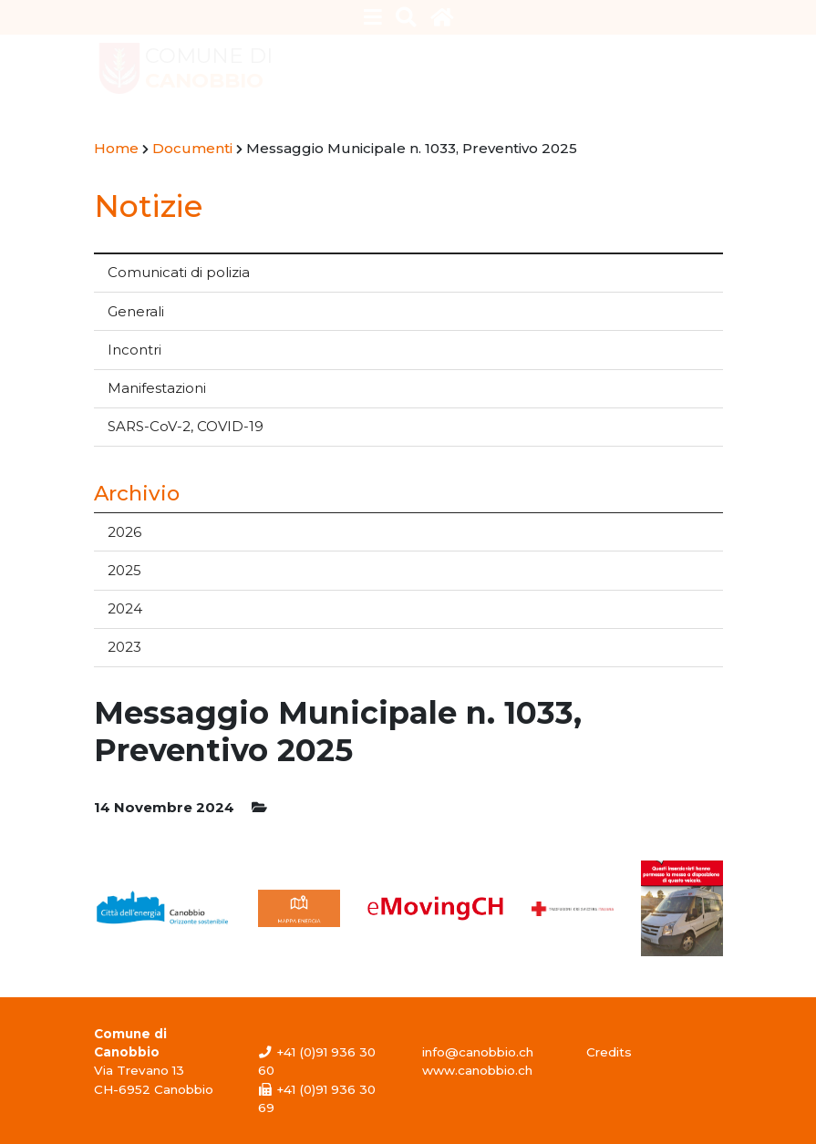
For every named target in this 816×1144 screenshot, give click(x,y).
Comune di (209, 68)
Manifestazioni (157, 388)
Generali (136, 311)
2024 (125, 608)
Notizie (148, 205)
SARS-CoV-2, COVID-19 (185, 426)
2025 (124, 570)
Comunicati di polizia (179, 272)
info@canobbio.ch (477, 1052)
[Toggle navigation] (372, 17)
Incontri (134, 349)
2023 (124, 646)
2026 (124, 532)
